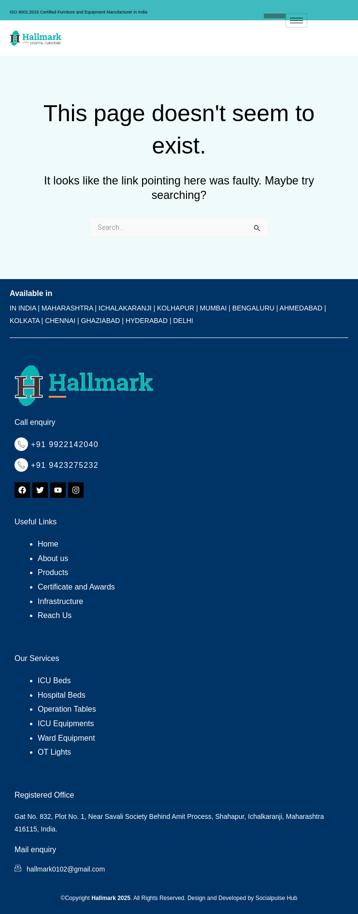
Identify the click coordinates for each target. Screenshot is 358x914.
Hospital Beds (62, 695)
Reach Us (55, 615)
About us (53, 558)
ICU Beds (54, 680)
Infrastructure (60, 601)
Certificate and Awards (76, 587)
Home (48, 544)
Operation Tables (67, 709)
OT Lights (54, 752)
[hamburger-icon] (296, 21)
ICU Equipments (66, 723)
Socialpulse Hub (277, 898)
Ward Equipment (66, 738)
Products (53, 572)
